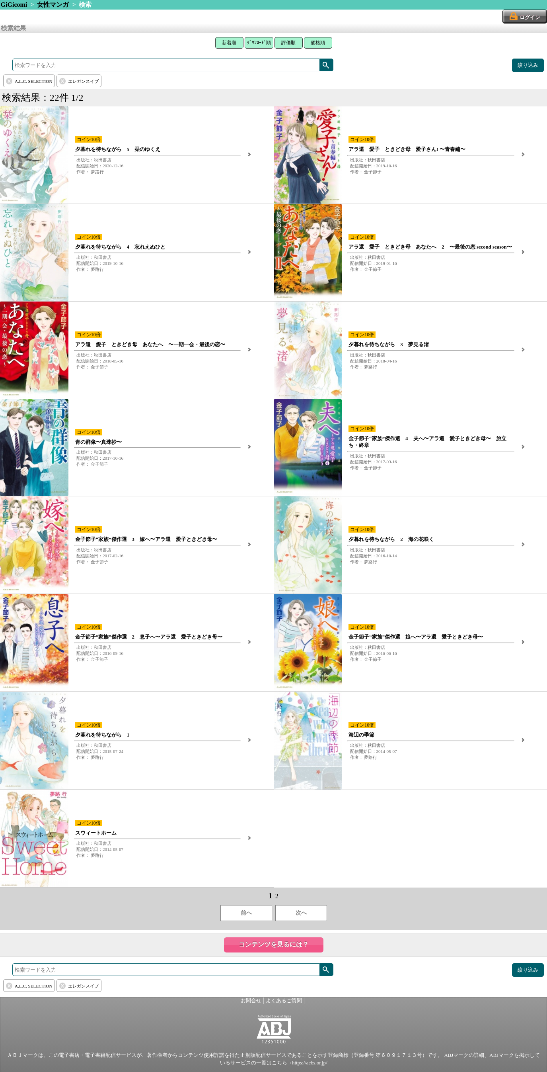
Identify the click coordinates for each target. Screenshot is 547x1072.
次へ (301, 913)
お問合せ (251, 1000)
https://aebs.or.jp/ (309, 1063)
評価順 (288, 42)
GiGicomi (14, 4)
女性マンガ (53, 4)
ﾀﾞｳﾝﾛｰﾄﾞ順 (259, 42)
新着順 (229, 42)
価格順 (318, 42)
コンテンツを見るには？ (274, 944)
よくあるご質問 (284, 1000)
